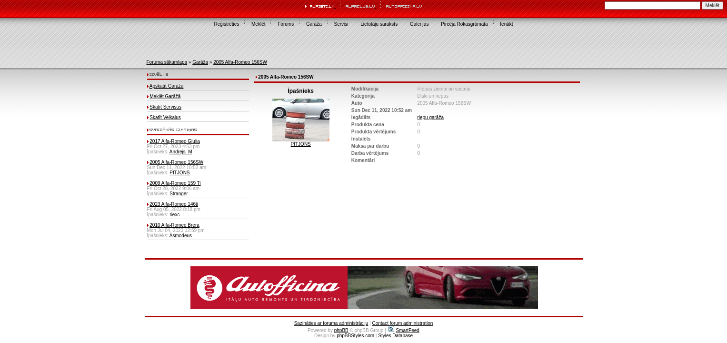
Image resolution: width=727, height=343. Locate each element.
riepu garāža (430, 117)
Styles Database (395, 335)
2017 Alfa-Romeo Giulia (174, 141)
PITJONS (179, 172)
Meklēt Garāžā (164, 96)
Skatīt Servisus (165, 107)
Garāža (314, 24)
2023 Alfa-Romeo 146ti (173, 204)
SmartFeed (403, 330)
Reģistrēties (226, 24)
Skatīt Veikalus (165, 117)
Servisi (341, 24)
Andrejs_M (180, 151)
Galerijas (419, 24)
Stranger (178, 193)
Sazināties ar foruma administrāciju (331, 323)
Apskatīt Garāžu (166, 86)
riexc (174, 214)
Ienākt (506, 24)
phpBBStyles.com (355, 335)
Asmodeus (180, 235)
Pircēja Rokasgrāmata (464, 24)
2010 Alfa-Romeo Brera (174, 225)
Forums (286, 24)
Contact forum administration (402, 323)
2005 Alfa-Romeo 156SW (240, 62)
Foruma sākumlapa (167, 62)
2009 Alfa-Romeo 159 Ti (174, 183)
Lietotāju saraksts (379, 24)
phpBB (341, 330)
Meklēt (258, 24)
